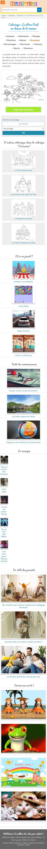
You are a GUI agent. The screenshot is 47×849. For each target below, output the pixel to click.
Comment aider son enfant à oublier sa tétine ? (23, 640)
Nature (23, 40)
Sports (17, 48)
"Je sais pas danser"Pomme (4, 509)
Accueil (3, 15)
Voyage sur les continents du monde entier (23, 441)
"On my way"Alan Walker (4, 532)
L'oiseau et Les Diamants (23, 280)
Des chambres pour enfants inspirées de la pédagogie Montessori (23, 605)
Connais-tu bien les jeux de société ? (24, 389)
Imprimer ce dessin (23, 109)
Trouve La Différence (23, 354)
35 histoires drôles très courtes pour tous (23, 675)
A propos (6, 843)
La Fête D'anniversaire (23, 169)
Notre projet (14, 843)
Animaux (10, 36)
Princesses (25, 44)
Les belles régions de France (24, 415)
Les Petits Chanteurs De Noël (23, 241)
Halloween (23, 36)
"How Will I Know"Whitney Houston (4, 555)
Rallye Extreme (23, 329)
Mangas (36, 36)
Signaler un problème (36, 843)
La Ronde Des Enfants (23, 217)
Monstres (11, 40)
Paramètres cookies (23, 845)
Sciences (38, 44)
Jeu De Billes (23, 305)
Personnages (10, 44)
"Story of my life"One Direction (4, 469)
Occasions (20, 15)
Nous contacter (23, 843)
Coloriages (11, 15)
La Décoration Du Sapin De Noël (23, 193)
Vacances (28, 48)
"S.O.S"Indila (4, 489)
